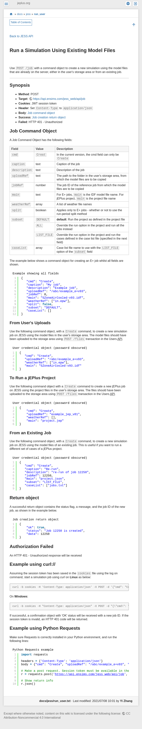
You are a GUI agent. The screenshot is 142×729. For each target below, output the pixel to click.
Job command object (41, 112)
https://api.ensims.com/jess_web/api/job (59, 98)
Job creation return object (49, 117)
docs (20, 14)
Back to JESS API (21, 36)
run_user (39, 14)
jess (28, 14)
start (11, 14)
